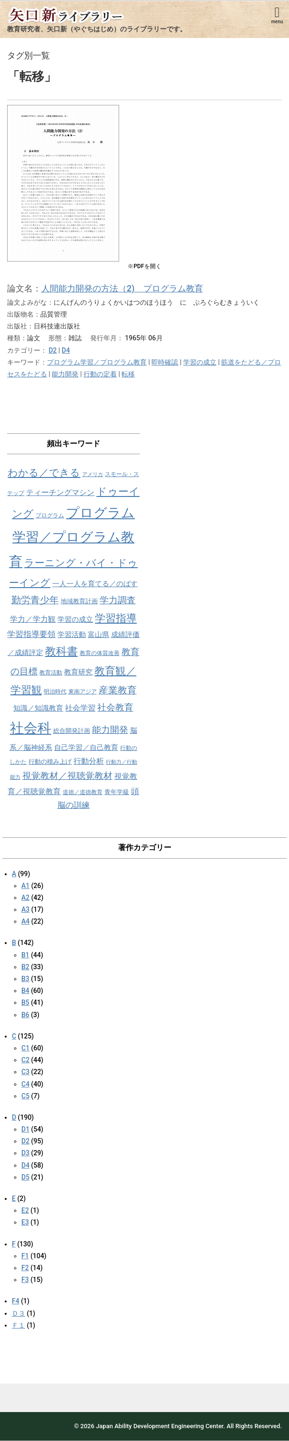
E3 (25, 1222)
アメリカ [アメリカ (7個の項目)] (92, 474)
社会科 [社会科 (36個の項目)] (30, 728)
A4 (25, 921)
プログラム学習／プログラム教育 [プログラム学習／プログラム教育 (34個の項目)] (72, 537)
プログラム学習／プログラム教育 (97, 362)
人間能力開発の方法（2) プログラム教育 (122, 288)
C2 (25, 1060)
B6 (25, 1015)
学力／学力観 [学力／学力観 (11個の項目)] (33, 619)
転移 (128, 374)
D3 (25, 1153)
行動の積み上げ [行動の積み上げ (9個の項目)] (50, 761)
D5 (25, 1177)
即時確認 (164, 362)
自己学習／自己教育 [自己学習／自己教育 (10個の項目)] (86, 747)
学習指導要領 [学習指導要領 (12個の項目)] (31, 634)
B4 (25, 990)
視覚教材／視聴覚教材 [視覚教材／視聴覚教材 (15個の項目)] (67, 775)
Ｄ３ (18, 1313)
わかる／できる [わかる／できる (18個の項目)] (44, 472)
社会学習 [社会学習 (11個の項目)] (80, 707)
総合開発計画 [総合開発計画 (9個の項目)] (71, 730)
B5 (25, 1002)
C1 (25, 1048)
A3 (25, 909)
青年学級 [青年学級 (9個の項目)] (116, 791)
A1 (25, 885)
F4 (15, 1301)
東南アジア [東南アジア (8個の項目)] (82, 691)
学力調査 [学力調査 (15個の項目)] (118, 600)
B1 (25, 955)
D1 (25, 1129)
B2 (25, 967)
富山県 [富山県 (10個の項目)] (98, 634)
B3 (25, 978)
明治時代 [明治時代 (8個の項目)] (55, 691)
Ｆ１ (18, 1325)
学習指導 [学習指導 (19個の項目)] (116, 618)
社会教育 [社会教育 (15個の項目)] (115, 707)
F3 (25, 1279)
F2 (25, 1268)
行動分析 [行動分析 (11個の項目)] (89, 761)
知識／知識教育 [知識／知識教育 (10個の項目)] (38, 708)
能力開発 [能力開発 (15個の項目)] (110, 729)
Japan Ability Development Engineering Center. (160, 1426)
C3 (25, 1072)
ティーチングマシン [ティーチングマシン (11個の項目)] (60, 492)
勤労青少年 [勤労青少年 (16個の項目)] (35, 600)
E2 (25, 1210)
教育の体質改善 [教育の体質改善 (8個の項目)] (100, 653)
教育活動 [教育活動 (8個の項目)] (50, 672)
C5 (25, 1096)
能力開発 (65, 374)
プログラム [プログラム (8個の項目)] (50, 515)
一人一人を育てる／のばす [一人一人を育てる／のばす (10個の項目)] (95, 584)
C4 (25, 1084)
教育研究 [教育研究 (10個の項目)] (78, 672)
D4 (66, 350)
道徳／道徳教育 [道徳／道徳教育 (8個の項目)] (83, 792)
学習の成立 (199, 362)
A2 (25, 897)
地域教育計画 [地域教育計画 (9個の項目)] (79, 601)
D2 (52, 350)
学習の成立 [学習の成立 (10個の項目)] (75, 619)
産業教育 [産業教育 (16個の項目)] (118, 690)
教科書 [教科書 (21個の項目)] (61, 651)
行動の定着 (100, 374)
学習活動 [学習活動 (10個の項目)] (71, 634)
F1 (25, 1256)
